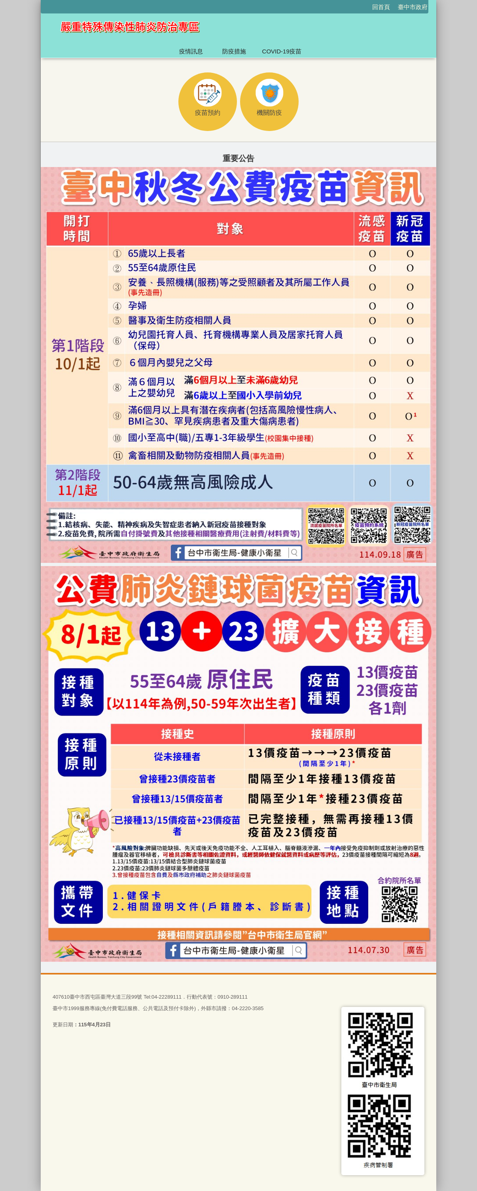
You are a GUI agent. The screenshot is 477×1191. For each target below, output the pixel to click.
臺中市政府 (413, 7)
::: (37, 3)
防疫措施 (234, 51)
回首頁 (381, 7)
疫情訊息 (191, 51)
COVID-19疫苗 (281, 51)
